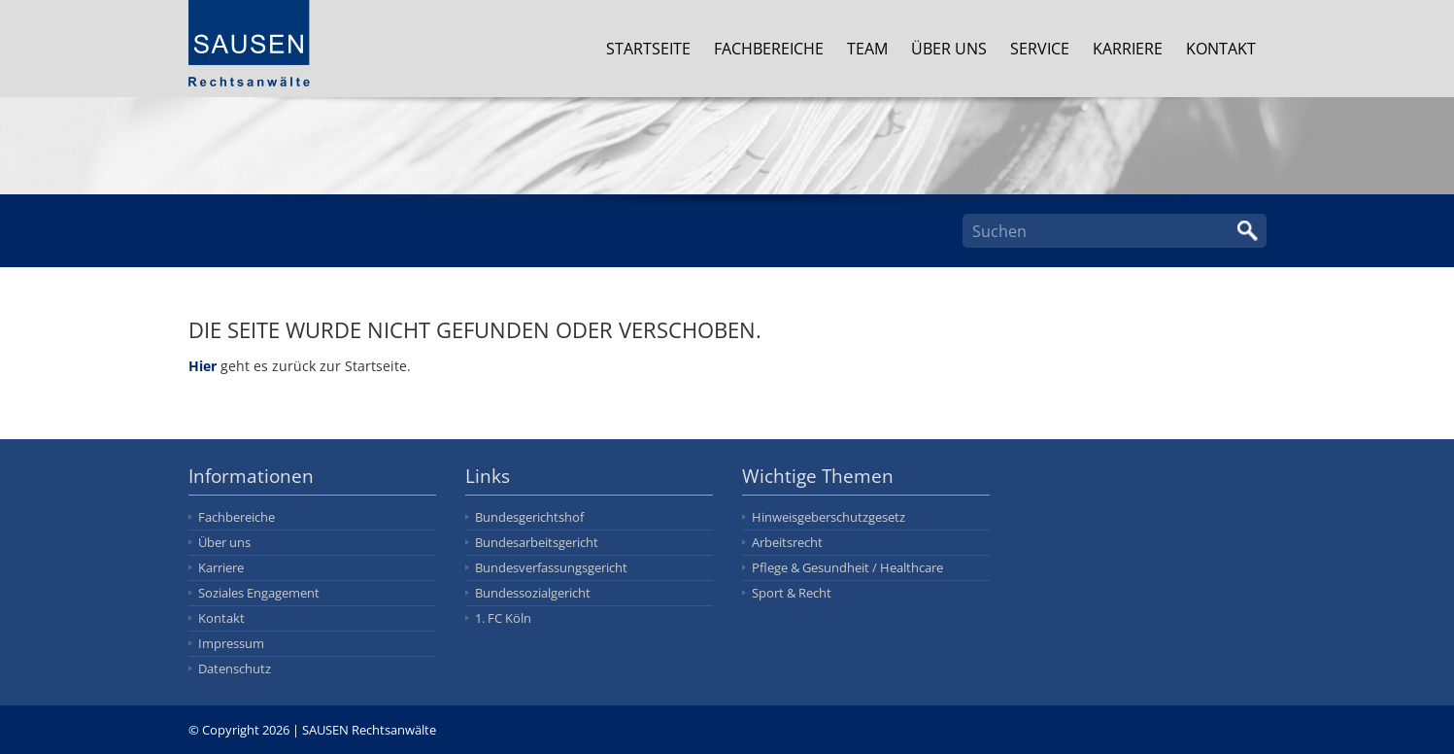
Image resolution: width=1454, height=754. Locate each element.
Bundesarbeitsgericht (536, 542)
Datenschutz (234, 668)
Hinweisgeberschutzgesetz (828, 517)
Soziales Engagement (259, 592)
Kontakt (1222, 48)
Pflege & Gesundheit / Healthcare (847, 567)
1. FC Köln (503, 618)
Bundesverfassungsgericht (551, 567)
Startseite (649, 48)
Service (1040, 48)
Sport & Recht (791, 592)
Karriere (1129, 48)
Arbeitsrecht (787, 542)
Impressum (231, 643)
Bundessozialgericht (533, 592)
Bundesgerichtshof (529, 517)
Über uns (950, 48)
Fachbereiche (770, 48)
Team (868, 48)
